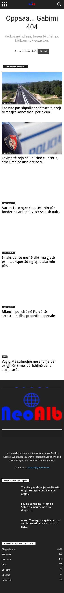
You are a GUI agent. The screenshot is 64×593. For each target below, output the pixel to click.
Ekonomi (6, 570)
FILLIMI (43, 51)
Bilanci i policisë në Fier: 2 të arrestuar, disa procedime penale (28, 313)
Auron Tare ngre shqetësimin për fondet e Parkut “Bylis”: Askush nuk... (31, 209)
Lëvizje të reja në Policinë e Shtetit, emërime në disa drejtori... (30, 160)
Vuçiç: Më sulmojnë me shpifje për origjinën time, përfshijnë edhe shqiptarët (29, 365)
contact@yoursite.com (38, 467)
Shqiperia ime (9, 103)
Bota (5, 356)
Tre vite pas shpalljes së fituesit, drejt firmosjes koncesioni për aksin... (31, 110)
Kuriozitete (7, 580)
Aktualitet (6, 554)
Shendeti (6, 575)
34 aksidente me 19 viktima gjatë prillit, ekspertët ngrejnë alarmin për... (28, 261)
